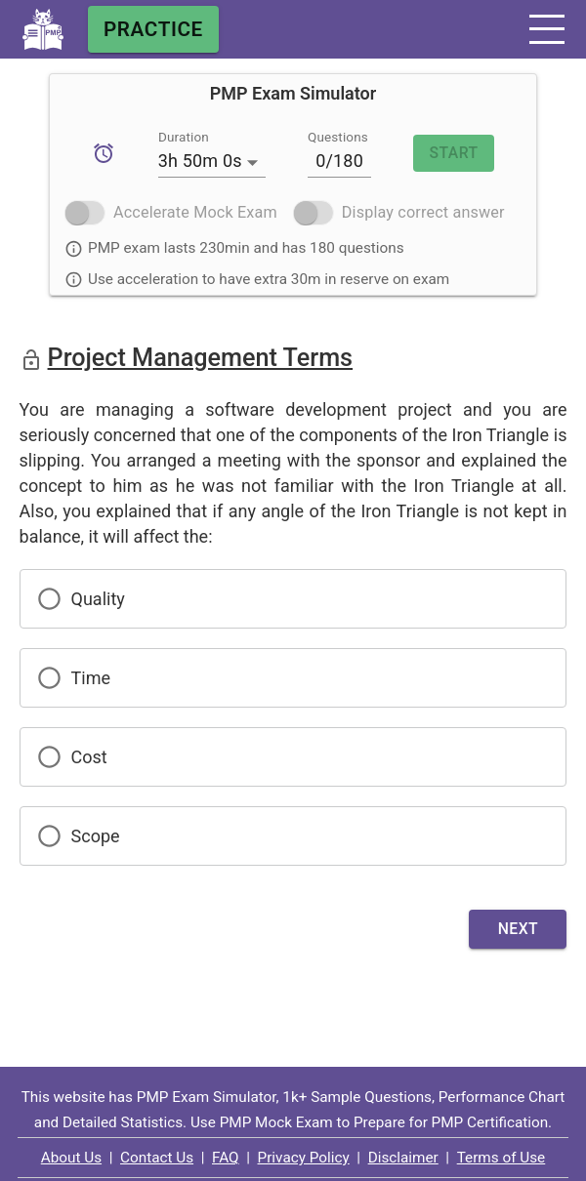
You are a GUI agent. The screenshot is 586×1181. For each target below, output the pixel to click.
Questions (338, 136)
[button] (546, 29)
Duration (183, 136)
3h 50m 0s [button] (200, 160)
